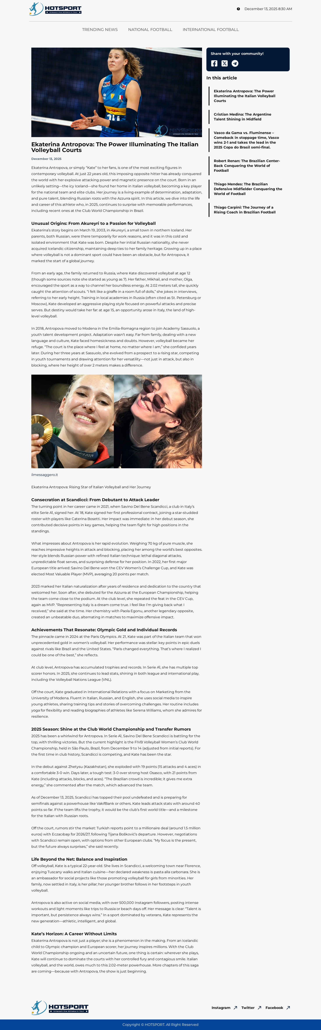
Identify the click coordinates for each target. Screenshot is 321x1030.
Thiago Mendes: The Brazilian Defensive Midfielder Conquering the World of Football (248, 189)
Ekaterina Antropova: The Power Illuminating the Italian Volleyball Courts (244, 96)
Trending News (100, 29)
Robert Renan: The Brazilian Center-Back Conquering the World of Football (247, 166)
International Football (211, 29)
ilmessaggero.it (44, 475)
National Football (150, 29)
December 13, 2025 (46, 159)
